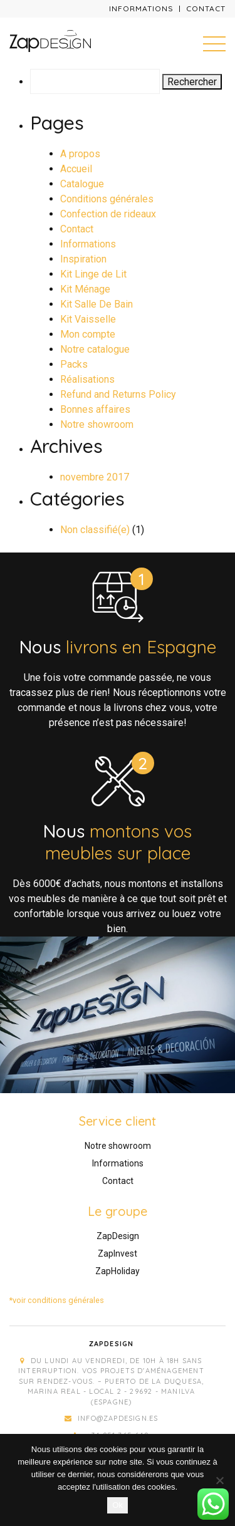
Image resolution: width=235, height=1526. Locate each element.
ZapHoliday (117, 1271)
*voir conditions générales (56, 1300)
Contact (206, 8)
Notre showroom (96, 424)
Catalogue (82, 184)
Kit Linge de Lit (93, 274)
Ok (117, 1505)
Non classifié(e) (95, 530)
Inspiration (83, 259)
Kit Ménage (85, 289)
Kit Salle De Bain (96, 304)
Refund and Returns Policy (118, 394)
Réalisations (87, 379)
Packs (74, 364)
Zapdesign (111, 1343)
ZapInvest (117, 1253)
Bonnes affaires (95, 409)
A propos (80, 154)
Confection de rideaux (108, 214)
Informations (141, 8)
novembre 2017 (94, 477)
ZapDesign (118, 1236)
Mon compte (87, 334)
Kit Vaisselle (88, 319)
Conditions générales (107, 199)
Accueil (76, 169)
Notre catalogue (95, 349)
